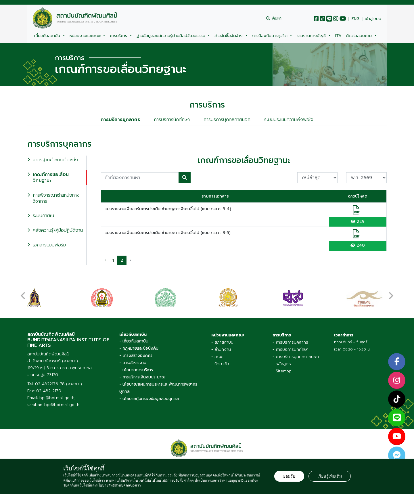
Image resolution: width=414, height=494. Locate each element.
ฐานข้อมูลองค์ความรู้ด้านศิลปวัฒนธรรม (172, 36)
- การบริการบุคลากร (290, 342)
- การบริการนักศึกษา (290, 349)
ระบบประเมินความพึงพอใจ (288, 119)
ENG (355, 19)
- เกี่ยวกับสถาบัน (133, 341)
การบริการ (119, 36)
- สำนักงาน (221, 349)
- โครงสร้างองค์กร (135, 356)
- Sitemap (282, 371)
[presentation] (23, 292)
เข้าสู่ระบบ (373, 19)
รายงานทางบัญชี (312, 36)
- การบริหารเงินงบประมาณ (142, 377)
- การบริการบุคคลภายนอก (296, 357)
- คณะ (217, 357)
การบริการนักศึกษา (172, 119)
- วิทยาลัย (220, 364)
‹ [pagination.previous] (105, 260)
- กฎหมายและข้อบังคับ (138, 348)
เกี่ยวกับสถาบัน (48, 36)
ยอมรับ (289, 476)
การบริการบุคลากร (120, 119)
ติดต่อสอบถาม (359, 36)
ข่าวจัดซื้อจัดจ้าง (229, 36)
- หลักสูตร (282, 364)
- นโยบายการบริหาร (136, 370)
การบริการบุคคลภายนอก (227, 119)
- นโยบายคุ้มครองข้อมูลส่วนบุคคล (149, 399)
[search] (287, 18)
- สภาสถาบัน (222, 342)
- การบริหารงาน (132, 363)
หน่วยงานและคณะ (86, 36)
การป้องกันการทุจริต (270, 36)
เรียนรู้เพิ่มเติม (329, 476)
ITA (338, 36)
